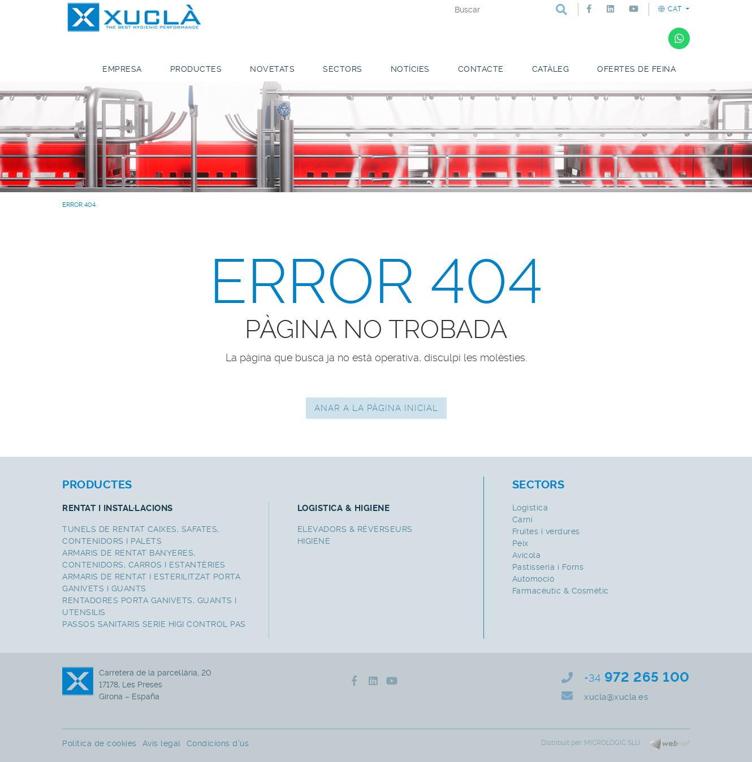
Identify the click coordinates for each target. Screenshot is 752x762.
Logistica (530, 507)
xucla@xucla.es (616, 697)
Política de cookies (99, 743)
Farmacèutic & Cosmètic (560, 590)
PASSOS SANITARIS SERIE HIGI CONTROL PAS (154, 624)
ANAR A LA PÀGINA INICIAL (376, 408)
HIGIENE (314, 540)
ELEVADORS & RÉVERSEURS (355, 529)
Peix (520, 543)
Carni (522, 519)
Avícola (526, 555)
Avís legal (161, 743)
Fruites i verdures (546, 531)
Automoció (533, 578)
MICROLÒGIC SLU (612, 743)
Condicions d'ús (218, 743)
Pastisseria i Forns (548, 567)
